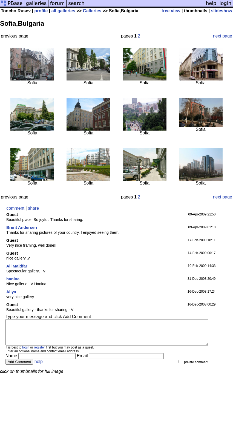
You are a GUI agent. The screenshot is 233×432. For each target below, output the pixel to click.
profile (41, 10)
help (38, 366)
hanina (12, 279)
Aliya (11, 291)
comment (15, 208)
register (39, 352)
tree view (171, 10)
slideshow (221, 10)
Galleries (92, 10)
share (33, 208)
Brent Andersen (21, 227)
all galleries (63, 10)
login (25, 352)
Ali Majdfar (16, 266)
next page (222, 36)
